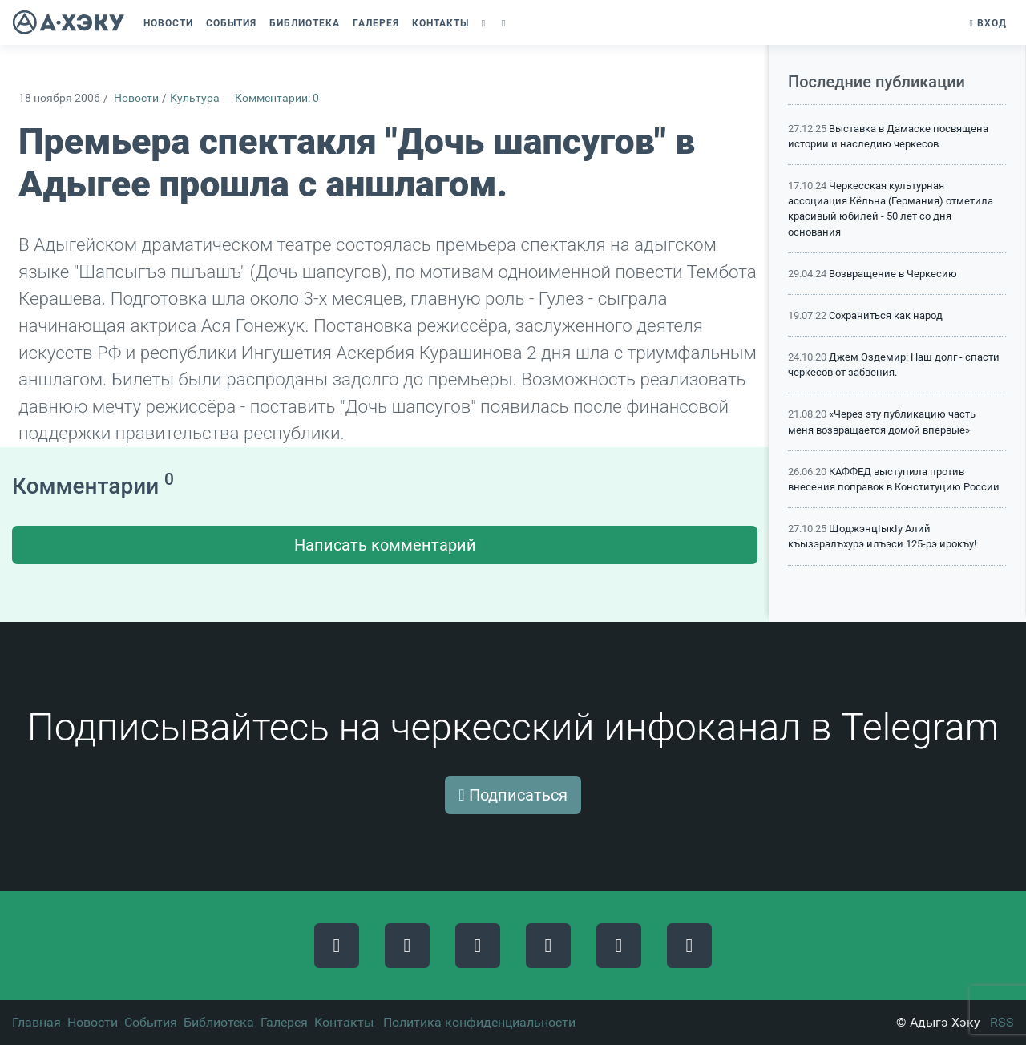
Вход (988, 23)
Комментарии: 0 (277, 98)
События (150, 1022)
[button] (485, 23)
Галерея (284, 1022)
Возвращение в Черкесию (893, 274)
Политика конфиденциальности (479, 1022)
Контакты (344, 1022)
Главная (36, 1022)
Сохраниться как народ (886, 315)
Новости (136, 98)
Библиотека (219, 1022)
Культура (195, 98)
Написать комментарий (385, 545)
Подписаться (512, 795)
